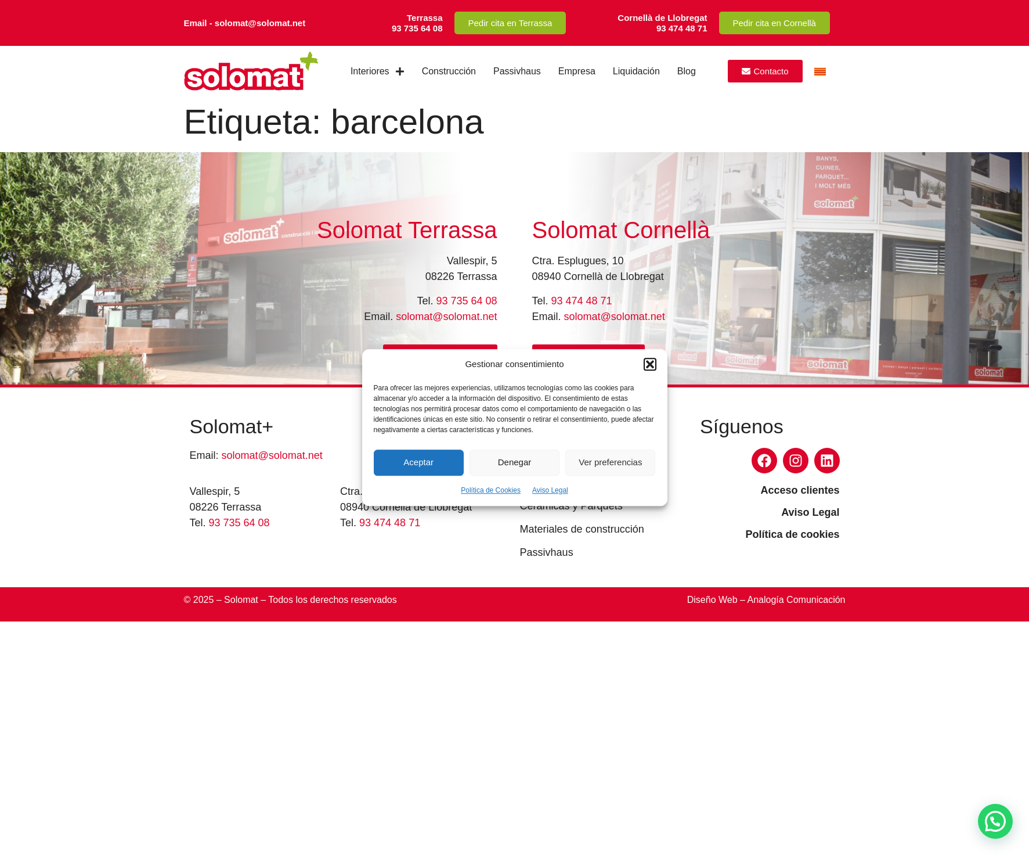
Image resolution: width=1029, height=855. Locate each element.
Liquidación (636, 71)
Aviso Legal (550, 490)
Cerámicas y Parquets (571, 506)
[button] (650, 365)
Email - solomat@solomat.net (245, 23)
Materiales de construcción (582, 529)
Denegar (515, 462)
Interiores (378, 71)
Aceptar (418, 462)
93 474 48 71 (581, 301)
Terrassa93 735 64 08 (417, 23)
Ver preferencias (610, 462)
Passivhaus (517, 71)
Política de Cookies (491, 490)
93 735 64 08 (466, 301)
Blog (686, 71)
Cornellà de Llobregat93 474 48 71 (662, 23)
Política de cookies (792, 534)
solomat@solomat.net (446, 316)
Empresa (576, 71)
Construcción (449, 71)
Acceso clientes (799, 490)
